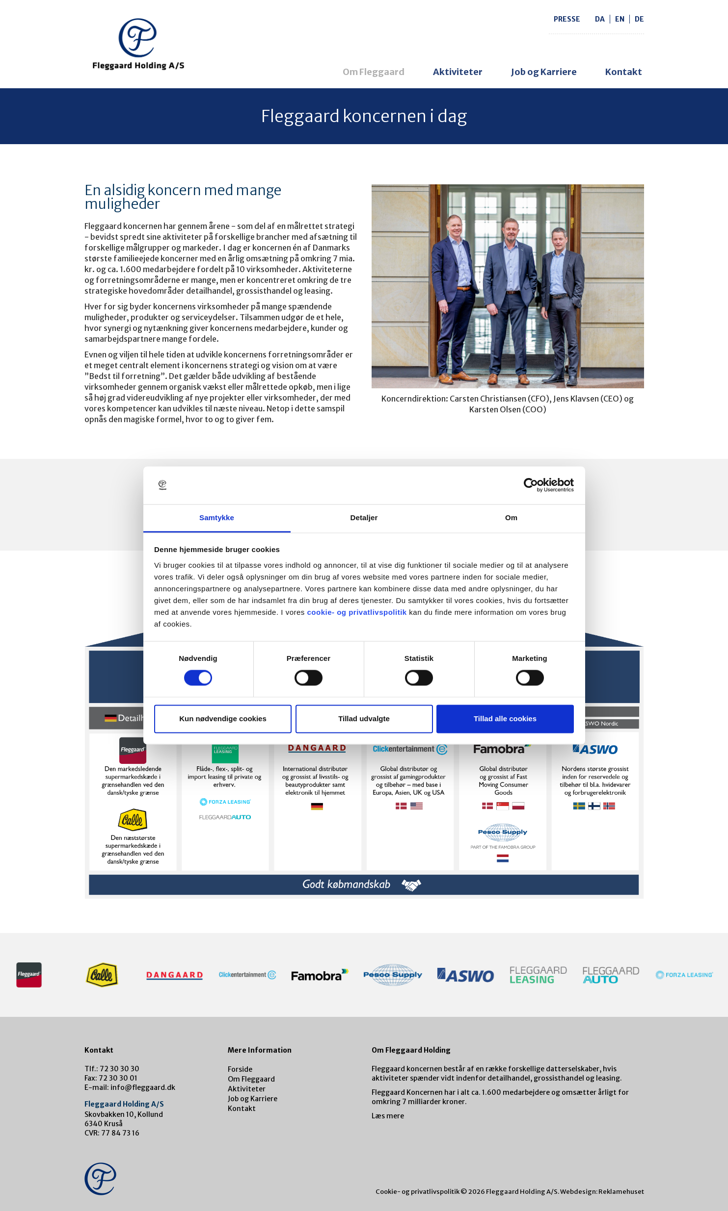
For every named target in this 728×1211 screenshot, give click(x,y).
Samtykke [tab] (216, 517)
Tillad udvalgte (364, 718)
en (619, 19)
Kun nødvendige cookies (223, 718)
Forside (240, 1069)
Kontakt (623, 71)
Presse (567, 19)
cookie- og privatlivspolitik (356, 612)
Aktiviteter (458, 71)
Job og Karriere (544, 71)
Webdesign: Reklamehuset (602, 1191)
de (639, 19)
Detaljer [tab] (364, 517)
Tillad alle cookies (505, 718)
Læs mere (388, 1115)
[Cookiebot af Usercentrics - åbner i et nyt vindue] (531, 485)
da (600, 19)
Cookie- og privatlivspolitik (417, 1191)
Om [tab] (511, 517)
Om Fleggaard (373, 71)
